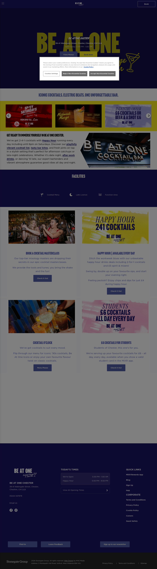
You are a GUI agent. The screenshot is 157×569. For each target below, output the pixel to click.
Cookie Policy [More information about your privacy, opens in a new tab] (88, 67)
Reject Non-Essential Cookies (74, 74)
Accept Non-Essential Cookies (102, 74)
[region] (79, 69)
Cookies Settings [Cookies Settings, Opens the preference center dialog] (51, 74)
